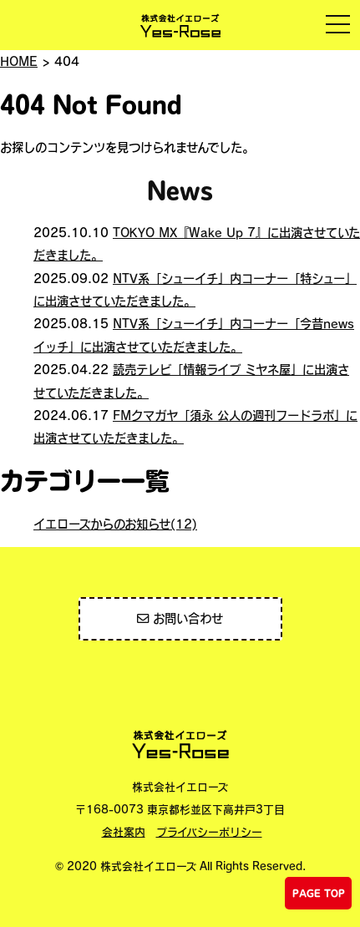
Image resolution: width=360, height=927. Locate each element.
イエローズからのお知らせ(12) (115, 523)
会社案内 (123, 831)
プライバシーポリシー (209, 831)
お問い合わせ (180, 618)
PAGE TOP (318, 893)
